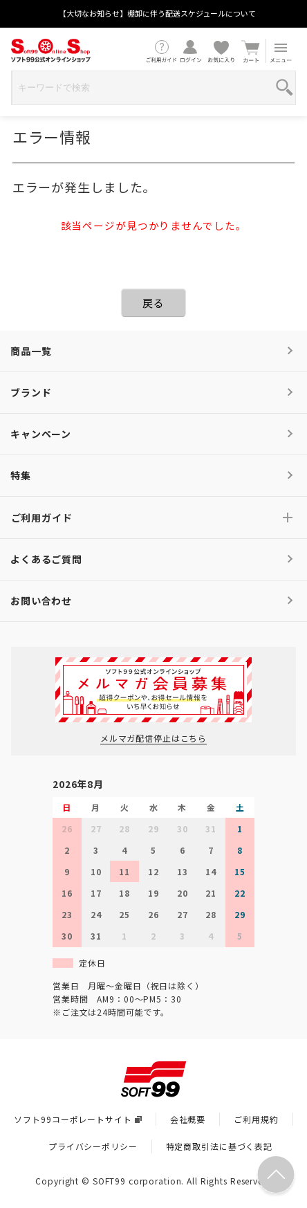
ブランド (31, 392)
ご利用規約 (256, 1119)
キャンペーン (40, 434)
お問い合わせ (41, 600)
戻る (153, 302)
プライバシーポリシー (93, 1146)
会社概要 (188, 1119)
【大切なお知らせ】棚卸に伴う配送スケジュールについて (157, 13)
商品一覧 (31, 351)
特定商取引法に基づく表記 (219, 1146)
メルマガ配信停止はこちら (153, 738)
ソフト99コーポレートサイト (77, 1119)
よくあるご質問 (46, 559)
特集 (20, 475)
